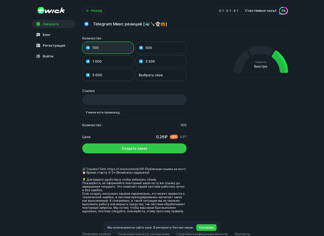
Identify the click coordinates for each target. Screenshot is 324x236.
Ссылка (88, 91)
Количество (91, 38)
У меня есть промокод (103, 112)
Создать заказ (134, 148)
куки (148, 227)
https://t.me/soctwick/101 (125, 169)
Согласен (206, 227)
